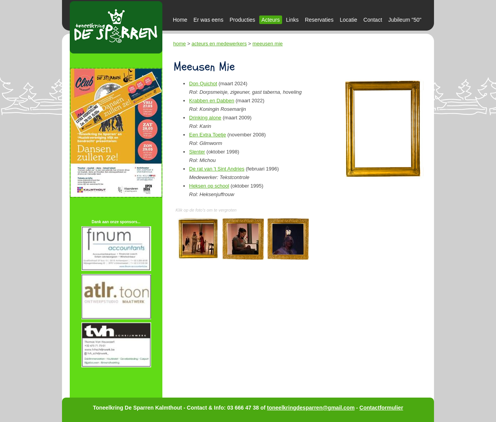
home (179, 44)
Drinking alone (205, 118)
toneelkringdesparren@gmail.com (311, 408)
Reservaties (319, 20)
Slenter (197, 152)
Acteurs (271, 20)
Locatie (348, 20)
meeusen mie (268, 44)
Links (292, 20)
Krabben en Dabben (211, 100)
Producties (242, 20)
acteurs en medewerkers (218, 44)
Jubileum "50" (404, 20)
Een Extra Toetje (207, 135)
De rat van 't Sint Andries (217, 169)
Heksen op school (209, 186)
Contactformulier (381, 408)
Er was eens (208, 20)
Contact (372, 20)
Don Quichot (203, 83)
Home (180, 20)
